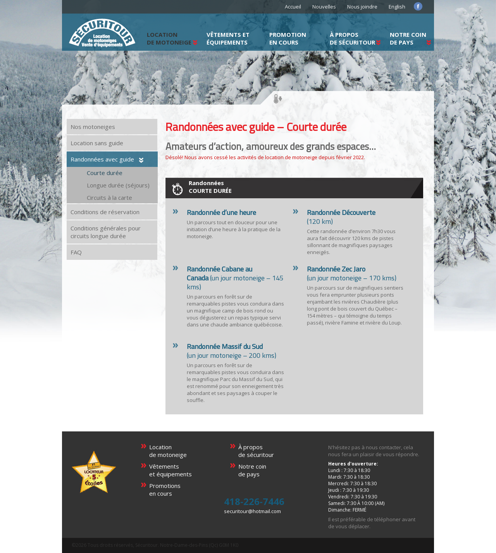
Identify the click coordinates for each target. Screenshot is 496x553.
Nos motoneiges (93, 127)
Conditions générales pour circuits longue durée (106, 232)
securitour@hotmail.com (252, 511)
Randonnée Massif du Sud (225, 346)
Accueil (293, 6)
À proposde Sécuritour (352, 38)
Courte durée (104, 173)
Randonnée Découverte (341, 212)
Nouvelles (324, 6)
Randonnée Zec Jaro (336, 269)
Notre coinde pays (408, 38)
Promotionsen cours (165, 489)
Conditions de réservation (105, 212)
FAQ (76, 252)
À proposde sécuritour (256, 451)
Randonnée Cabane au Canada (219, 273)
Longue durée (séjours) (118, 185)
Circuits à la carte (109, 197)
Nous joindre (362, 6)
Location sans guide (97, 143)
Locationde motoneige (168, 451)
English (397, 6)
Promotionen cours (287, 38)
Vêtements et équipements (228, 38)
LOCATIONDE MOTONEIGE (169, 38)
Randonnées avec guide (102, 159)
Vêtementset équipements (170, 470)
